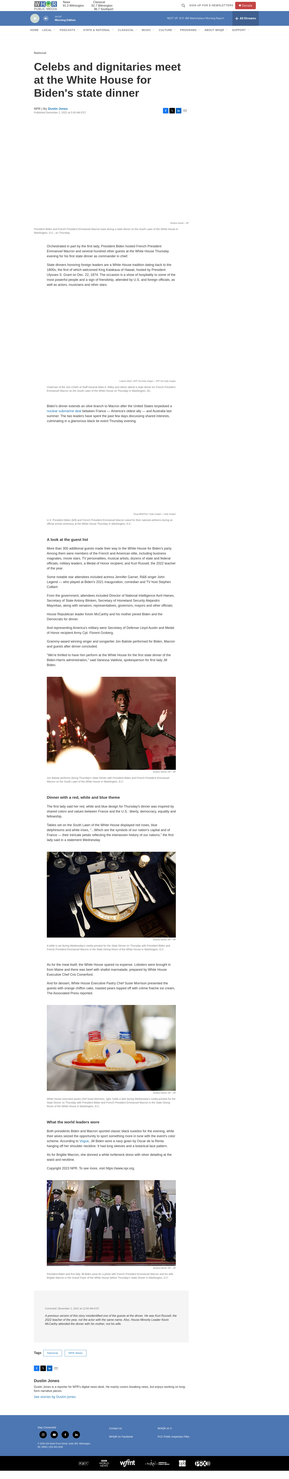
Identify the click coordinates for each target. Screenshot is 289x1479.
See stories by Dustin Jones (55, 1405)
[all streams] (245, 26)
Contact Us (115, 1436)
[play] (35, 27)
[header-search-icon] (185, 9)
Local (47, 38)
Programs (188, 38)
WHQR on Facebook (121, 1445)
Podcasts (67, 38)
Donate (249, 10)
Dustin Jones (58, 117)
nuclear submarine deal (64, 419)
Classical (126, 38)
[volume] (46, 27)
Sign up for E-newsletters (213, 9)
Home (34, 38)
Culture (165, 38)
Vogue (84, 1149)
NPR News (76, 1361)
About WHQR (214, 38)
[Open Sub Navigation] (54, 38)
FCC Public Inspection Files (173, 1445)
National (40, 61)
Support (239, 38)
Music (146, 38)
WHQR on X (165, 1436)
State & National (96, 38)
